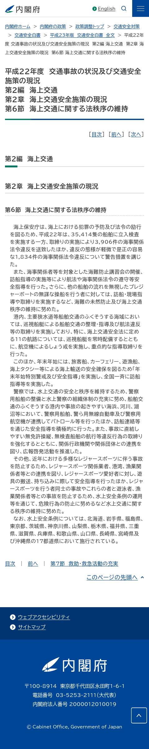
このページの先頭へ (112, 577)
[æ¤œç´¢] (123, 8)
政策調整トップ (89, 26)
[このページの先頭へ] (139, 715)
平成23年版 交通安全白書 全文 (82, 35)
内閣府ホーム (17, 26)
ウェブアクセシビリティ (44, 617)
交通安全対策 (127, 26)
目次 (96, 134)
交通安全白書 (27, 35)
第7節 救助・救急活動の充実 (84, 563)
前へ (116, 134)
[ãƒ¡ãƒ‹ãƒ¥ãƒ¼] (140, 8)
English (106, 9)
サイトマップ (32, 627)
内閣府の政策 (53, 26)
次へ (136, 134)
